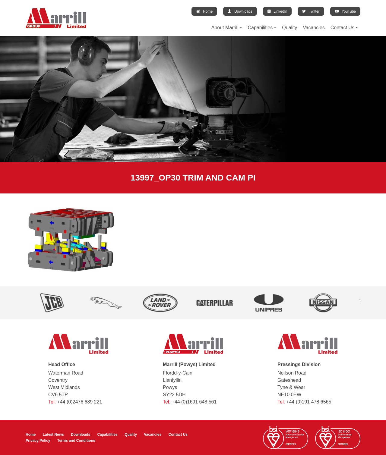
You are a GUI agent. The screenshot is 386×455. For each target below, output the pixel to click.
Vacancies (314, 27)
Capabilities (260, 27)
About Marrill (225, 27)
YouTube (345, 11)
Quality (289, 27)
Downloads (240, 11)
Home (204, 11)
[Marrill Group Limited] (56, 18)
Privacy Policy (38, 440)
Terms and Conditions (76, 440)
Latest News (53, 434)
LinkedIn (277, 11)
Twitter (310, 11)
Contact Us (342, 27)
